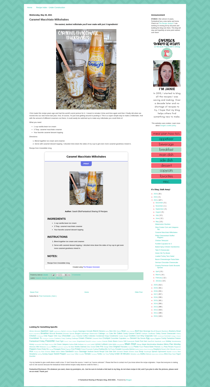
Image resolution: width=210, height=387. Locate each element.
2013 (156, 307)
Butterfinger (85, 333)
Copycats (149, 336)
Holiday (169, 341)
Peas (166, 347)
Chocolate (66, 336)
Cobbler (73, 336)
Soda (137, 351)
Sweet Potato (71, 354)
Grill (125, 341)
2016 (156, 297)
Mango (139, 344)
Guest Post (139, 341)
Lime (110, 344)
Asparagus (82, 331)
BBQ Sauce (117, 331)
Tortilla (99, 354)
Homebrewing (176, 341)
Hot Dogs (45, 344)
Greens (121, 341)
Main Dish (131, 344)
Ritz (39, 351)
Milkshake (59, 278)
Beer (141, 331)
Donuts (143, 338)
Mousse (48, 347)
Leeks (93, 344)
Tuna (107, 354)
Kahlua (71, 344)
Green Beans (113, 341)
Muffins (54, 347)
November (160, 206)
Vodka (138, 354)
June (158, 218)
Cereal (164, 333)
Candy (125, 333)
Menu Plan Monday (172, 344)
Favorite (50, 341)
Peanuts (157, 347)
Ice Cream (51, 278)
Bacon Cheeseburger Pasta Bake (167, 259)
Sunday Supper (48, 354)
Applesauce (57, 331)
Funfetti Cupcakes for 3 (163, 244)
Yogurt (178, 354)
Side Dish (113, 351)
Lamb (89, 344)
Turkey (112, 354)
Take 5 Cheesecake (162, 250)
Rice (31, 351)
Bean (124, 331)
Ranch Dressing (148, 349)
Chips (60, 336)
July (157, 215)
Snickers (132, 351)
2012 (156, 310)
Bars (111, 331)
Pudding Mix (103, 349)
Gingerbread (81, 341)
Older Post (138, 292)
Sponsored (162, 351)
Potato (78, 349)
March (158, 275)
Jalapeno (65, 344)
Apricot (63, 331)
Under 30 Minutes (122, 354)
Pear (162, 347)
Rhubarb (178, 349)
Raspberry (157, 349)
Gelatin (74, 341)
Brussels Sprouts (69, 333)
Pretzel (83, 349)
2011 (156, 313)
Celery (158, 333)
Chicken (33, 336)
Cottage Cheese (176, 336)
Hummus (51, 344)
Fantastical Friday (37, 341)
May (157, 222)
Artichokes (69, 331)
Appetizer (45, 331)
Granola (105, 341)
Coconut (79, 336)
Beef (137, 331)
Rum (43, 351)
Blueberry (172, 331)
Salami (58, 351)
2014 (156, 303)
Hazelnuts (158, 341)
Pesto (39, 349)
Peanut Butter (149, 347)
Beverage (147, 331)
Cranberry (57, 338)
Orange (106, 347)
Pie (47, 349)
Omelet (93, 347)
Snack (126, 351)
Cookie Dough (124, 336)
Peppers (33, 349)
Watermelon (155, 354)
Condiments (114, 336)
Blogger (129, 380)
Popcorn (68, 349)
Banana (102, 331)
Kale (76, 344)
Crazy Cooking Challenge (70, 338)
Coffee (85, 336)
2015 (156, 300)
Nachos (66, 347)
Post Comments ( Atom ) (48, 296)
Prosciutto (89, 349)
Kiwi (85, 344)
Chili (56, 336)
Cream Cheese (85, 338)
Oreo (111, 347)
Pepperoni (177, 347)
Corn (155, 336)
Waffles (143, 354)
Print (86, 164)
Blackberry (165, 331)
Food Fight (60, 341)
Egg (148, 338)
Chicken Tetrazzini (161, 241)
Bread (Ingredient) (35, 333)
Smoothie (120, 351)
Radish (137, 349)
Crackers (51, 338)
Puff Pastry (111, 349)
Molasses (43, 347)
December (160, 203)
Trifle (104, 354)
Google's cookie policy (168, 126)
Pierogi (51, 349)
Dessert (45, 278)
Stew (179, 351)
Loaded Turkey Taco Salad (164, 256)
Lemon (98, 344)
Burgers (78, 333)
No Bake (72, 347)
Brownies (59, 333)
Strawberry (33, 354)
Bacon (96, 331)
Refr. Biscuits (171, 349)
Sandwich (69, 351)
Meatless (160, 344)
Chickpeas (40, 336)
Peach (141, 347)
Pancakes (124, 347)
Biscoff (153, 331)
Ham (146, 341)
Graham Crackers (96, 341)
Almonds (37, 331)
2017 (156, 294)
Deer (128, 338)
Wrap (170, 354)
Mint (38, 347)
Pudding (96, 349)
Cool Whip (140, 336)
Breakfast (45, 333)
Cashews (144, 333)
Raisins (141, 349)
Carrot (138, 333)
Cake (107, 333)
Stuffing (40, 354)
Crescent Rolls (97, 338)
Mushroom (60, 347)
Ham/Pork (151, 341)
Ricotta (36, 351)
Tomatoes (94, 354)
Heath (164, 341)
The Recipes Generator (91, 267)
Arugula (75, 331)
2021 (156, 200)
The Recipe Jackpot (166, 23)
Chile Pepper (49, 336)
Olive (89, 347)
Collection (92, 336)
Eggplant (158, 338)
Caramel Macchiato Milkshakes (166, 232)
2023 (156, 194)
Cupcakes (123, 338)
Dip (138, 338)
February (159, 278)
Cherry (178, 333)
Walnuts (149, 354)
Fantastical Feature (174, 338)
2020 (156, 285)
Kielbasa (81, 344)
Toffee (77, 354)
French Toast (68, 341)
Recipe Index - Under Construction (50, 7)
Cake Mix (113, 333)
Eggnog (152, 338)
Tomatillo (81, 354)
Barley (107, 331)
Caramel (38, 278)
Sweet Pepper (60, 354)
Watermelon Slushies (162, 224)
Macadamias (121, 344)
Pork (73, 349)
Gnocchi (88, 341)
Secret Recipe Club (101, 351)
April (157, 271)
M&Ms (114, 344)
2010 (156, 316)
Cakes (120, 333)
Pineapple (57, 349)
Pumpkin (118, 349)
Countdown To (35, 338)
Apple (51, 331)
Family (164, 338)
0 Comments (76, 275)
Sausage (83, 351)
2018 (156, 291)
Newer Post (34, 292)
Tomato (87, 354)
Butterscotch (94, 333)
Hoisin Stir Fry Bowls (162, 253)
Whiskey (161, 354)
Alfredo (31, 331)
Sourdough (148, 351)
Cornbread (161, 336)
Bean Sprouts (131, 331)
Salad (53, 351)
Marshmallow (152, 344)
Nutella (77, 347)
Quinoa (132, 349)
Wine (166, 354)
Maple (144, 344)
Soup (141, 351)
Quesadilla (125, 349)
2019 (156, 288)
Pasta (136, 347)
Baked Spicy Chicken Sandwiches (167, 247)
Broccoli (53, 333)
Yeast (174, 354)
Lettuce (104, 344)
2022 (156, 197)
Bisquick (159, 331)
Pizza (63, 349)
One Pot (100, 347)
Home (29, 7)
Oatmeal (83, 347)
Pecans (171, 347)
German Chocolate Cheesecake (166, 262)
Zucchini (32, 356)
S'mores (48, 351)
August (158, 212)
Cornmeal (167, 336)
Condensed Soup (102, 336)
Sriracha (174, 351)
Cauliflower (152, 333)
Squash (169, 351)
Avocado (89, 331)
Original (116, 347)
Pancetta (131, 347)
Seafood (90, 351)
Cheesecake (171, 333)
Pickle (44, 349)
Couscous (45, 338)
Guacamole (131, 341)
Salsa (63, 351)
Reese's (164, 349)
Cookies (132, 336)
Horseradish (38, 344)
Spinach (155, 351)
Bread (178, 331)
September (160, 209)
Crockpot (107, 338)
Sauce (76, 351)
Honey (32, 344)
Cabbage (102, 333)
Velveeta (133, 354)
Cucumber (115, 338)
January (159, 281)
